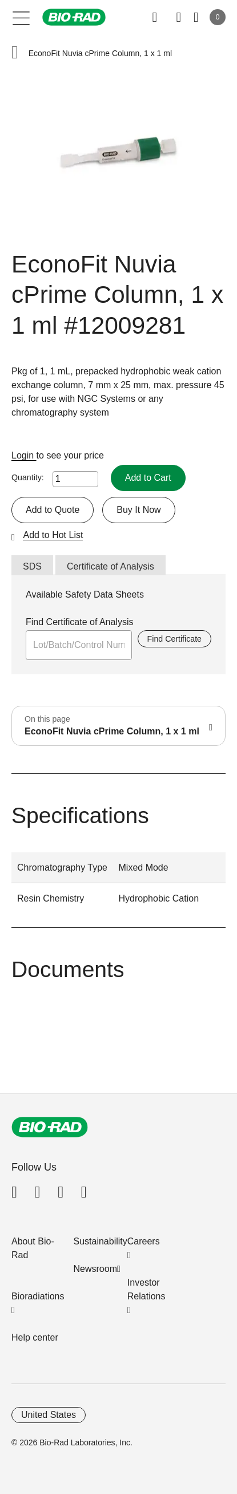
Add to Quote (52, 510)
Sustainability (100, 1241)
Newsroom (95, 1269)
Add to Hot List (53, 535)
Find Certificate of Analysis (80, 622)
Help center (34, 1337)
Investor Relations (146, 1289)
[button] (14, 53)
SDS (32, 566)
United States (48, 1415)
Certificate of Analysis (110, 566)
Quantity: (27, 477)
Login (24, 455)
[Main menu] (21, 17)
